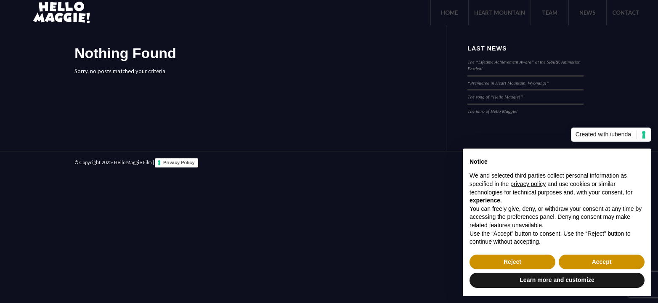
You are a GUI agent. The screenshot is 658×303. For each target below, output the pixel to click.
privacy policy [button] (528, 184)
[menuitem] (449, 12)
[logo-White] (60, 12)
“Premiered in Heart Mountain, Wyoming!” (508, 82)
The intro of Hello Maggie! (492, 111)
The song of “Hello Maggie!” (495, 96)
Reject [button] (512, 261)
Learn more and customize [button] (557, 279)
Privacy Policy (179, 162)
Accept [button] (602, 261)
